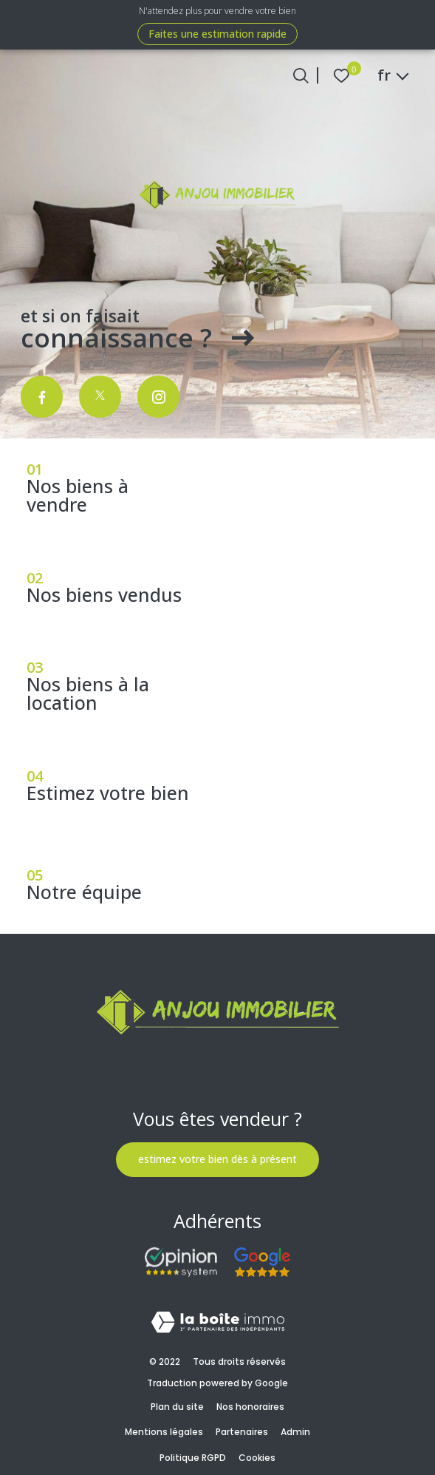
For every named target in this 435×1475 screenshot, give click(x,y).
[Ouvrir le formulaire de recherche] (300, 75)
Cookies (257, 1457)
